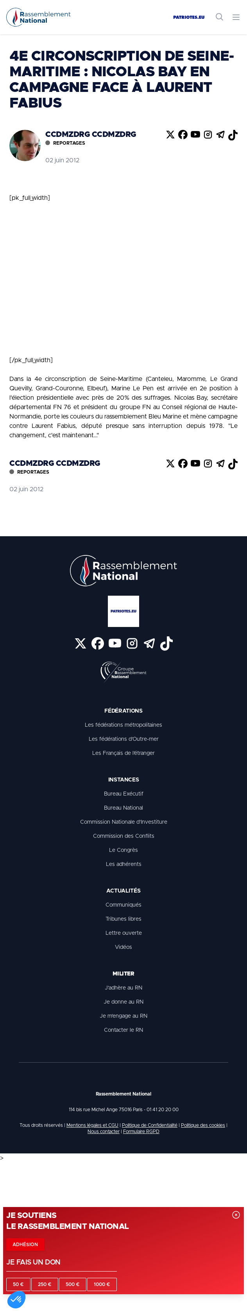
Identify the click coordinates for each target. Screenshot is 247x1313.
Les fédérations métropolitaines (123, 725)
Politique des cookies (203, 1125)
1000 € (102, 1284)
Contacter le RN (123, 1030)
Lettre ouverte (124, 933)
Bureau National (123, 808)
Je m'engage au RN (123, 1016)
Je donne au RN (123, 1002)
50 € (18, 1284)
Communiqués (123, 905)
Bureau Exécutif (123, 794)
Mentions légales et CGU (92, 1125)
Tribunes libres (123, 919)
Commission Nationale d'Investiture (123, 822)
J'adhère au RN (123, 988)
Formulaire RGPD (141, 1131)
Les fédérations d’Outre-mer (124, 739)
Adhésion (25, 1244)
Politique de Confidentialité (149, 1125)
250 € (45, 1284)
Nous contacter (104, 1131)
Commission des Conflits (123, 836)
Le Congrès (123, 850)
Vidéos (123, 947)
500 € (73, 1284)
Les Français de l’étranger (123, 753)
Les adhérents (123, 864)
